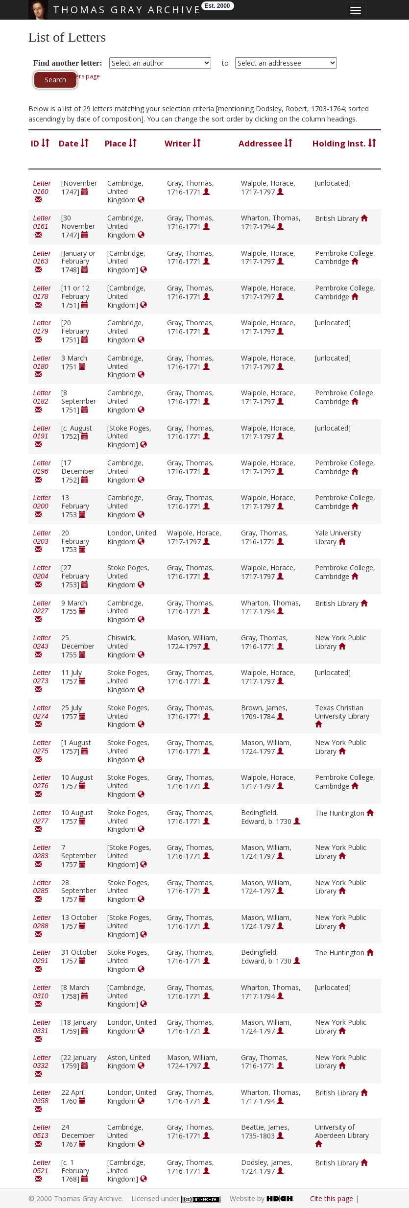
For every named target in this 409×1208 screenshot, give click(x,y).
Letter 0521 (42, 1171)
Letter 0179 (42, 331)
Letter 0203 (42, 541)
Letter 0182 (42, 401)
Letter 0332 (42, 1066)
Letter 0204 (42, 576)
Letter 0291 (42, 960)
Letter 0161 (42, 226)
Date (74, 143)
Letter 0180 (42, 366)
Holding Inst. (344, 143)
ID (40, 143)
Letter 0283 (42, 856)
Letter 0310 (42, 996)
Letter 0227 (42, 611)
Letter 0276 (42, 785)
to (225, 63)
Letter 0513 (42, 1135)
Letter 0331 (42, 1030)
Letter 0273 (42, 681)
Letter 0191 (42, 436)
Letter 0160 (42, 191)
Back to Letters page (71, 76)
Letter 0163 (42, 261)
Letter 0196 (42, 471)
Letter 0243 (42, 646)
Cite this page (331, 1198)
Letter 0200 (42, 506)
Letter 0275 (42, 751)
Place (121, 143)
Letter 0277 (42, 821)
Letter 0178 (42, 296)
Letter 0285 (42, 891)
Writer (183, 143)
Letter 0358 (42, 1100)
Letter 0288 (42, 926)
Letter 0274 (42, 716)
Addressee (265, 143)
